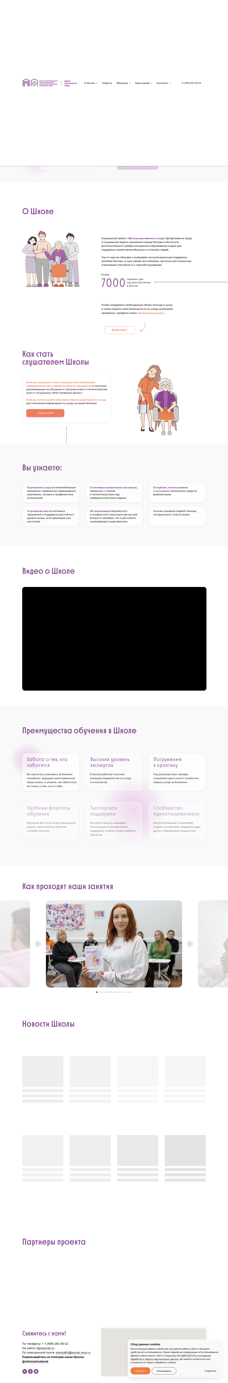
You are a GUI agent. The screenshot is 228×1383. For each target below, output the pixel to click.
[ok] (30, 1371)
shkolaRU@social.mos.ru (73, 1352)
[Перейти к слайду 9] (119, 992)
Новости (107, 83)
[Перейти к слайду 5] (108, 992)
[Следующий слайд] (190, 944)
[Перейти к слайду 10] (122, 992)
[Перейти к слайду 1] (97, 992)
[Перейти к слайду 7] (114, 992)
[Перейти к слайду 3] (102, 992)
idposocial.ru (45, 1348)
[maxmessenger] (36, 1371)
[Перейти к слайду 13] (131, 992)
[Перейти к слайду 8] (116, 992)
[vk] (24, 1371)
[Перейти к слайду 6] (111, 992)
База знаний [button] (142, 83)
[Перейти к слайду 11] (125, 992)
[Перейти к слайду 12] (128, 992)
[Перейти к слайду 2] (99, 992)
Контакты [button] (163, 83)
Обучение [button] (123, 83)
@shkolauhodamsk (35, 1361)
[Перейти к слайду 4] (105, 992)
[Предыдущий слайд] (38, 944)
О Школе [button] (89, 83)
